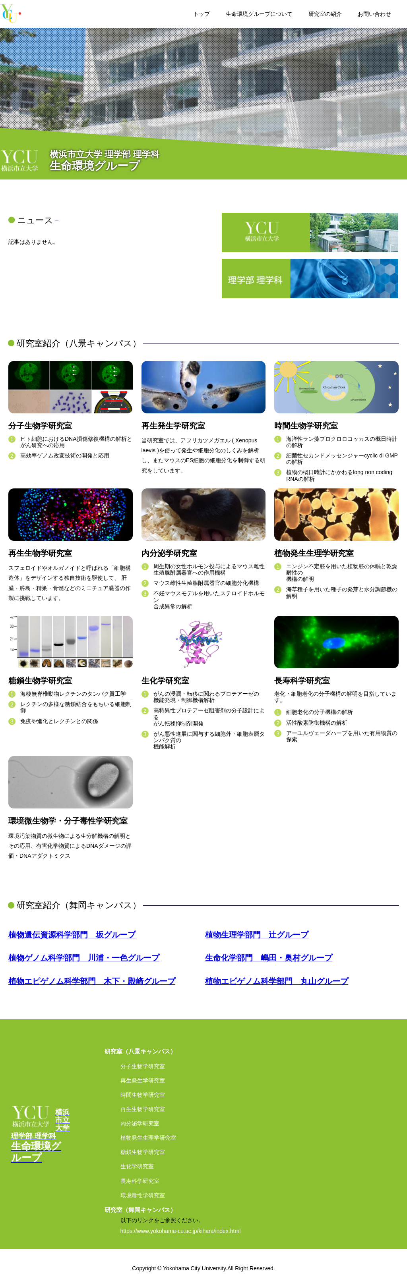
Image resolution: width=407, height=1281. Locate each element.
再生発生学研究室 (142, 1080)
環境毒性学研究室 (142, 1195)
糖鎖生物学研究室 (142, 1152)
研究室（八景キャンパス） (140, 1051)
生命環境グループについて (259, 14)
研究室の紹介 (325, 14)
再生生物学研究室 (142, 1109)
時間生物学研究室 (142, 1095)
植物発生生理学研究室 (148, 1137)
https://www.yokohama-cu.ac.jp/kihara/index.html (180, 1231)
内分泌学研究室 (139, 1123)
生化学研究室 (137, 1166)
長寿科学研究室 (139, 1181)
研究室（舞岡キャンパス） (140, 1209)
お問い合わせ (374, 14)
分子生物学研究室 (142, 1066)
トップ (201, 14)
